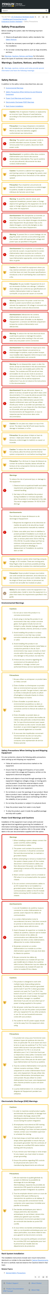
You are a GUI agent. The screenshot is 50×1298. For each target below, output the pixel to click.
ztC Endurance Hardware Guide (22, 17)
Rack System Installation (14, 106)
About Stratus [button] (35, 1283)
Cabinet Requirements (40, 1260)
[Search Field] (25, 10)
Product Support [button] (11, 1283)
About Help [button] (34, 1290)
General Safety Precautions (16, 1273)
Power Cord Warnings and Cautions (18, 98)
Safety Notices (11, 39)
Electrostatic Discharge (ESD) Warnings (20, 102)
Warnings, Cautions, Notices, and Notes (19, 56)
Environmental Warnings (14, 88)
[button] (46, 10)
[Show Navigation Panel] (47, 4)
